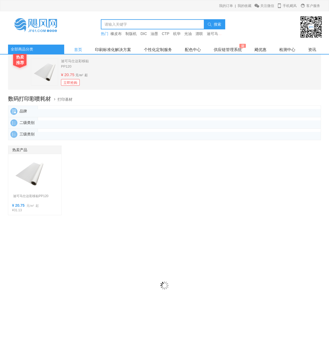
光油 (188, 34)
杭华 (177, 34)
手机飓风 (287, 6)
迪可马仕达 (216, 34)
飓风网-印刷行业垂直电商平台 (41, 28)
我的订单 (226, 6)
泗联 (199, 34)
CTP (165, 34)
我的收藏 (244, 6)
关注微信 (264, 6)
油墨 (154, 34)
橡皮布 (116, 34)
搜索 (214, 24)
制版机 (131, 34)
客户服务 (310, 6)
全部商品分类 (22, 49)
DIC (143, 34)
